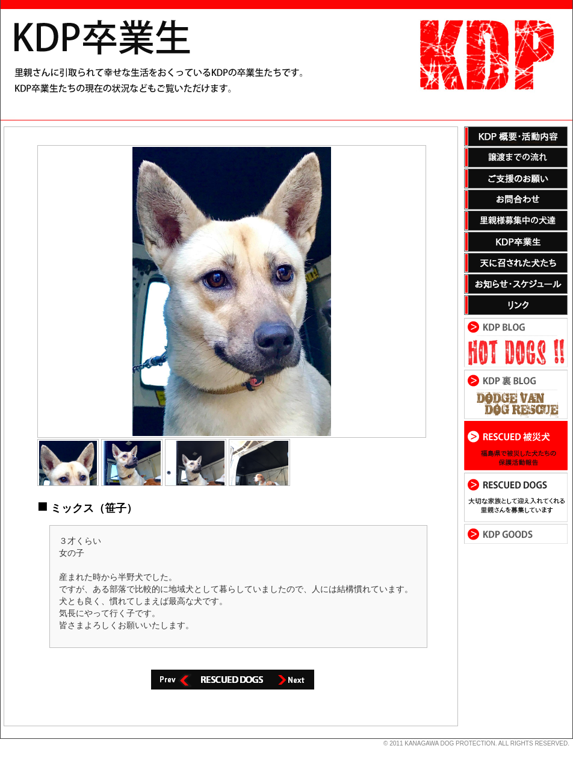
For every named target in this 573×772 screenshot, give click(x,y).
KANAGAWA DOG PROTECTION (449, 743)
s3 (6, 738)
